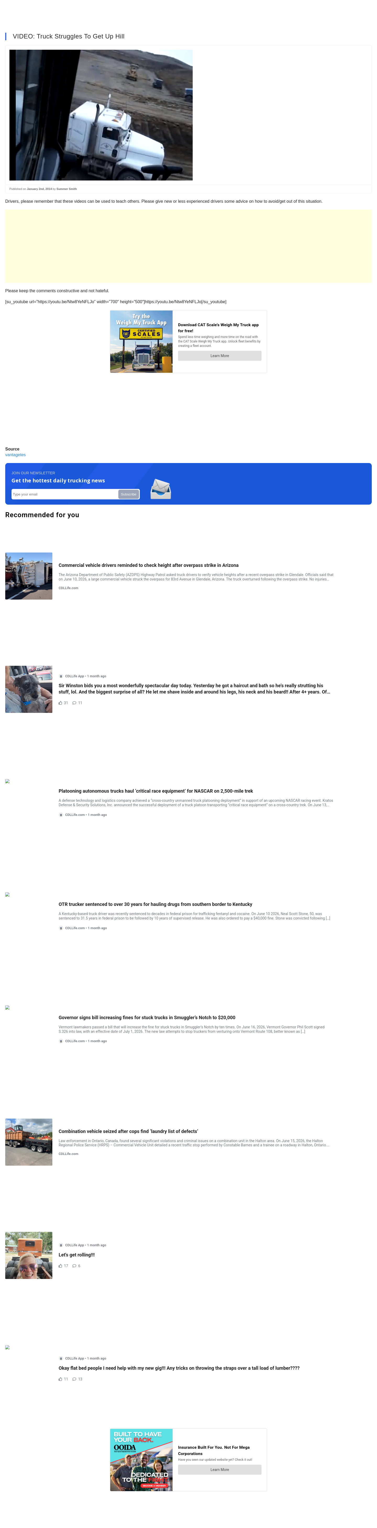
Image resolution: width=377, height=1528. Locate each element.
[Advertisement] (162, 246)
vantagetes (15, 455)
